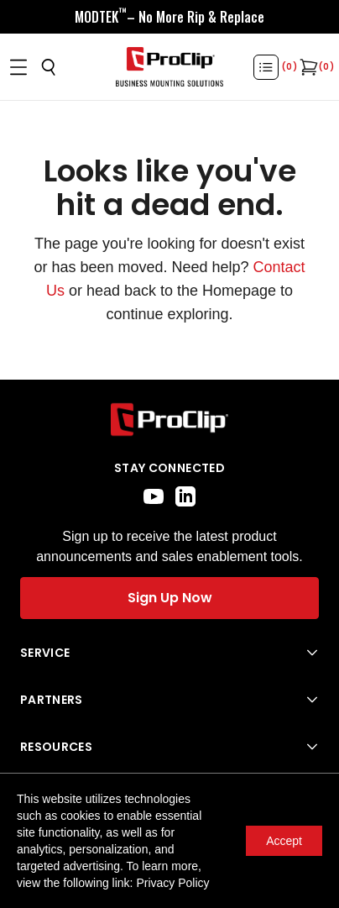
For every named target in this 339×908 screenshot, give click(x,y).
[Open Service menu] (169, 652)
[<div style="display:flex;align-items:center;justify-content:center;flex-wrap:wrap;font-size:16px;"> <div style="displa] (169, 17)
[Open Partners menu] (169, 699)
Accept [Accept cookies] (284, 841)
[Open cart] (307, 67)
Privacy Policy (172, 883)
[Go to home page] (169, 419)
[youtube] (153, 496)
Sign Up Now (170, 597)
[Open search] (48, 67)
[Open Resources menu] (169, 746)
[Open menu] (18, 67)
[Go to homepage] (169, 67)
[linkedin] (185, 496)
